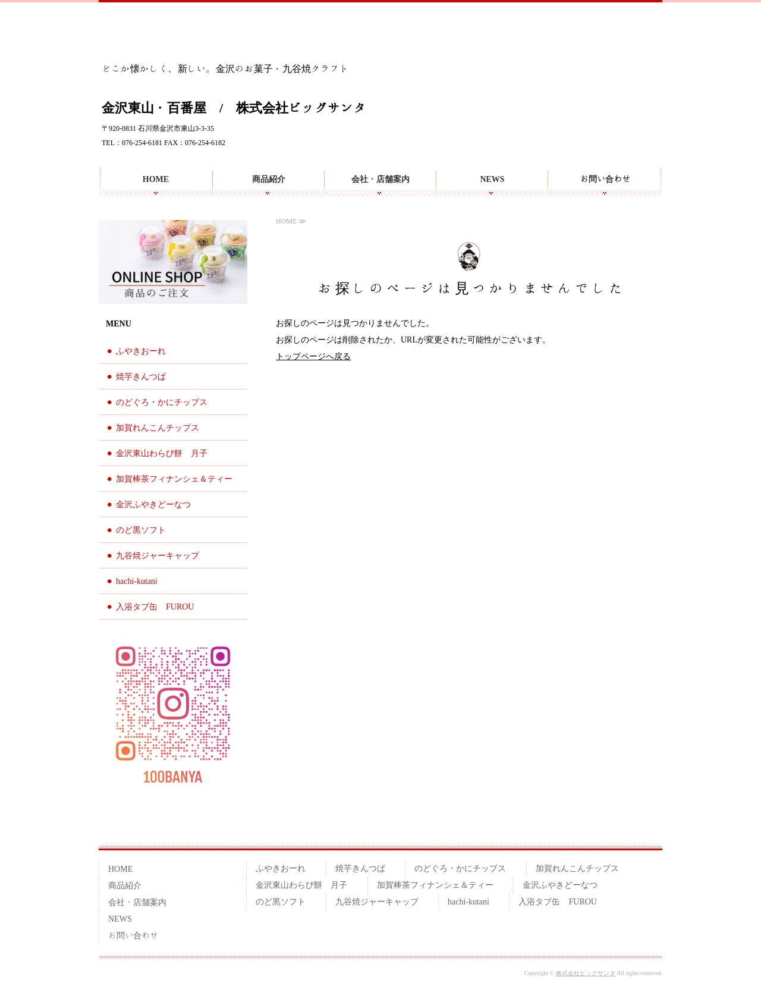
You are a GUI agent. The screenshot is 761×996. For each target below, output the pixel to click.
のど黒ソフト (141, 530)
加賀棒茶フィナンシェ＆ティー (174, 479)
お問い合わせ (605, 179)
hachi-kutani (137, 581)
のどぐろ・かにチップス (161, 402)
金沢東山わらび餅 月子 (161, 453)
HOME (156, 179)
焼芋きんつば (141, 376)
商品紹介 (268, 179)
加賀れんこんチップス (157, 427)
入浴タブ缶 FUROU (155, 606)
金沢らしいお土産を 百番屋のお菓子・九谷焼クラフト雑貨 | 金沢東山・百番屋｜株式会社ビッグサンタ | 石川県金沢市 (169, 35)
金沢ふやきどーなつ (153, 504)
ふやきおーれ (141, 351)
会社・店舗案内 (380, 179)
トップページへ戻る (313, 356)
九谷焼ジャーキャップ (157, 555)
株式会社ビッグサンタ (585, 973)
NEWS (492, 179)
